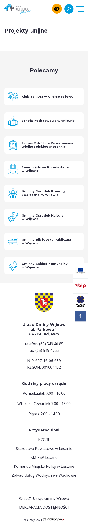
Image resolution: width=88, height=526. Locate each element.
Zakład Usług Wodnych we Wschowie (44, 475)
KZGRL (44, 439)
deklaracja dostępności (44, 507)
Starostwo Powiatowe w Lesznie (44, 448)
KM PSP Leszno (44, 457)
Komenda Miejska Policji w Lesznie (44, 466)
